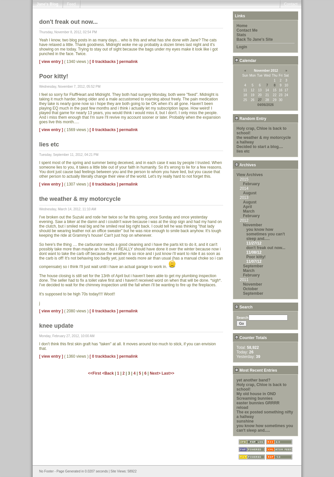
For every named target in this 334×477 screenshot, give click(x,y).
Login (241, 47)
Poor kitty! (256, 257)
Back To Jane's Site (254, 39)
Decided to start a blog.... (259, 146)
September (253, 266)
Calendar (245, 60)
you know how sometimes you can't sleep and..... (265, 234)
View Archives (249, 174)
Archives (245, 165)
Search (243, 307)
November (252, 225)
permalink (128, 61)
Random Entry (250, 118)
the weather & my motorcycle (263, 137)
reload (242, 407)
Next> (155, 373)
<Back (108, 373)
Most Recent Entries (256, 370)
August (249, 193)
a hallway (245, 142)
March (248, 211)
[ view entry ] (51, 61)
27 (260, 100)
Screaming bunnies (254, 398)
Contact (290, 4)
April (247, 206)
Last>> (168, 373)
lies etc (243, 151)
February (251, 184)
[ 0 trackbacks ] (104, 61)
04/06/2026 (265, 105)
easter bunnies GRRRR (258, 403)
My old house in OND (256, 394)
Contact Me (247, 30)
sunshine (245, 421)
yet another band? (253, 380)
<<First (95, 373)
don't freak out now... (265, 248)
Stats (241, 35)
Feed (71, 4)
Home (241, 25)
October (250, 289)
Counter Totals (251, 337)
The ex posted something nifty (264, 412)
